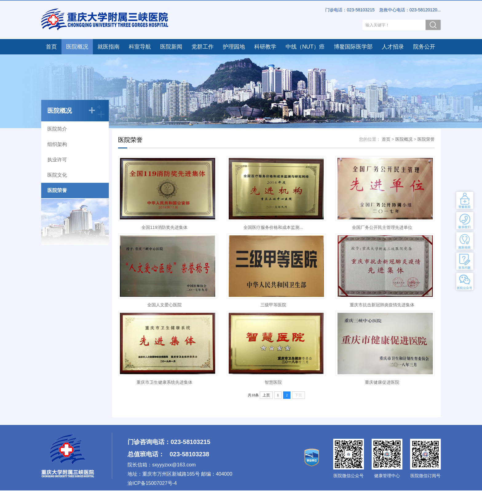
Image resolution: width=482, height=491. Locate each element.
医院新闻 (171, 47)
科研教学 (265, 47)
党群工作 (203, 47)
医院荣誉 (57, 190)
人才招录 (393, 47)
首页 (51, 47)
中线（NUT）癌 (305, 47)
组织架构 (57, 144)
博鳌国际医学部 (353, 47)
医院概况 (77, 47)
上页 (266, 395)
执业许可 (57, 159)
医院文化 (57, 175)
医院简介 (57, 129)
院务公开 (424, 47)
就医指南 (108, 47)
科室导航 (140, 47)
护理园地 (234, 47)
